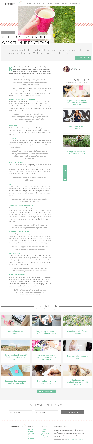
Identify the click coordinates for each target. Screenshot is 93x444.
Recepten (43, 431)
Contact (30, 431)
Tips (6, 32)
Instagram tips (45, 437)
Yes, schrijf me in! (72, 412)
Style (51, 3)
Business (57, 3)
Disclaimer (31, 438)
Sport (38, 3)
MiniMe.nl (80, 439)
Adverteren (31, 433)
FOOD (34, 3)
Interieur (43, 429)
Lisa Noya (77, 68)
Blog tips (43, 435)
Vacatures (31, 435)
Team (29, 437)
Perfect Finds (64, 3)
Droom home (45, 3)
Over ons (30, 429)
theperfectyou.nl (11, 3)
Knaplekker (28, 3)
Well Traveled (73, 3)
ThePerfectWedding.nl (72, 439)
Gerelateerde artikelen (47, 391)
